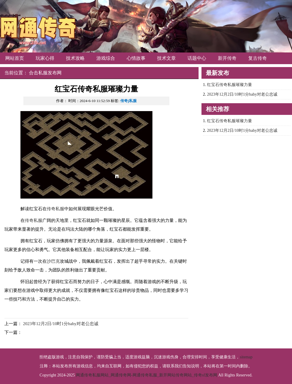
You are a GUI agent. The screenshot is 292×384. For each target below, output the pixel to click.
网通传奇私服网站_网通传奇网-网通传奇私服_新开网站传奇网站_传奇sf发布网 (146, 375)
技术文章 (166, 58)
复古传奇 (257, 58)
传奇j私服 (128, 101)
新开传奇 (227, 58)
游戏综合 (105, 58)
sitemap (246, 357)
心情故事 (136, 58)
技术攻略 (75, 58)
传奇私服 (55, 208)
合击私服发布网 (45, 72)
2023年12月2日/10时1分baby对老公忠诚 (60, 323)
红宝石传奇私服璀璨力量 (229, 85)
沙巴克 (53, 261)
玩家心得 (45, 58)
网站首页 (14, 58)
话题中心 (196, 58)
